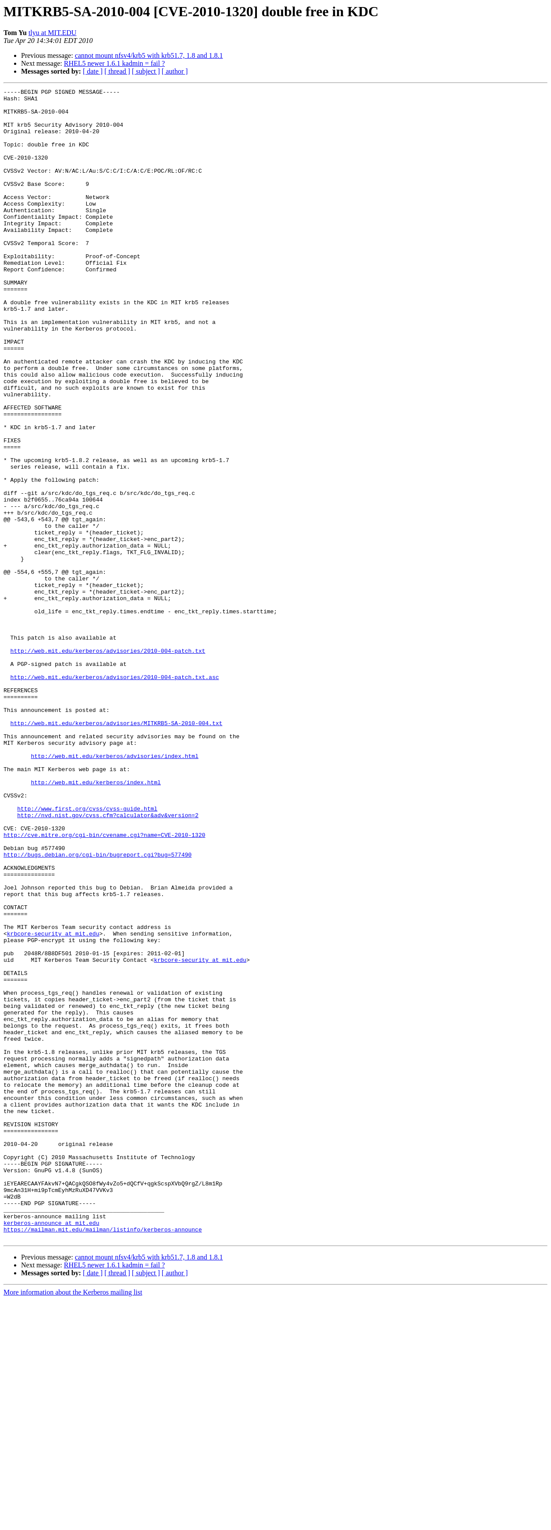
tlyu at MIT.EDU (52, 32)
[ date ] (93, 71)
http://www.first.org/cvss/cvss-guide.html (87, 953)
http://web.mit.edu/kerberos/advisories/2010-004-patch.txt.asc (115, 795)
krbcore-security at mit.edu (53, 1103)
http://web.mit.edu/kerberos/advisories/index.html (114, 890)
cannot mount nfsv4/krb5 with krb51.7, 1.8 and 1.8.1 (149, 55)
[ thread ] (117, 71)
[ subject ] (146, 71)
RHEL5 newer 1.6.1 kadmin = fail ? (114, 63)
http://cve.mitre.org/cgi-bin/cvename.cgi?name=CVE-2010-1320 (104, 985)
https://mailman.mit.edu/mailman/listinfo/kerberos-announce (103, 1458)
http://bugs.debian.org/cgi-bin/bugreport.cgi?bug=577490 (98, 1008)
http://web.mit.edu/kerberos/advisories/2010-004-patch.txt (108, 764)
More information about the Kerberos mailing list (73, 1522)
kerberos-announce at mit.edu (51, 1450)
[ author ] (175, 71)
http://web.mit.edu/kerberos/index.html (95, 921)
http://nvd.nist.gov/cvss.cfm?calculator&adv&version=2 (107, 961)
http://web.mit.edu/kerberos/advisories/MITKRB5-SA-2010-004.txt (117, 850)
